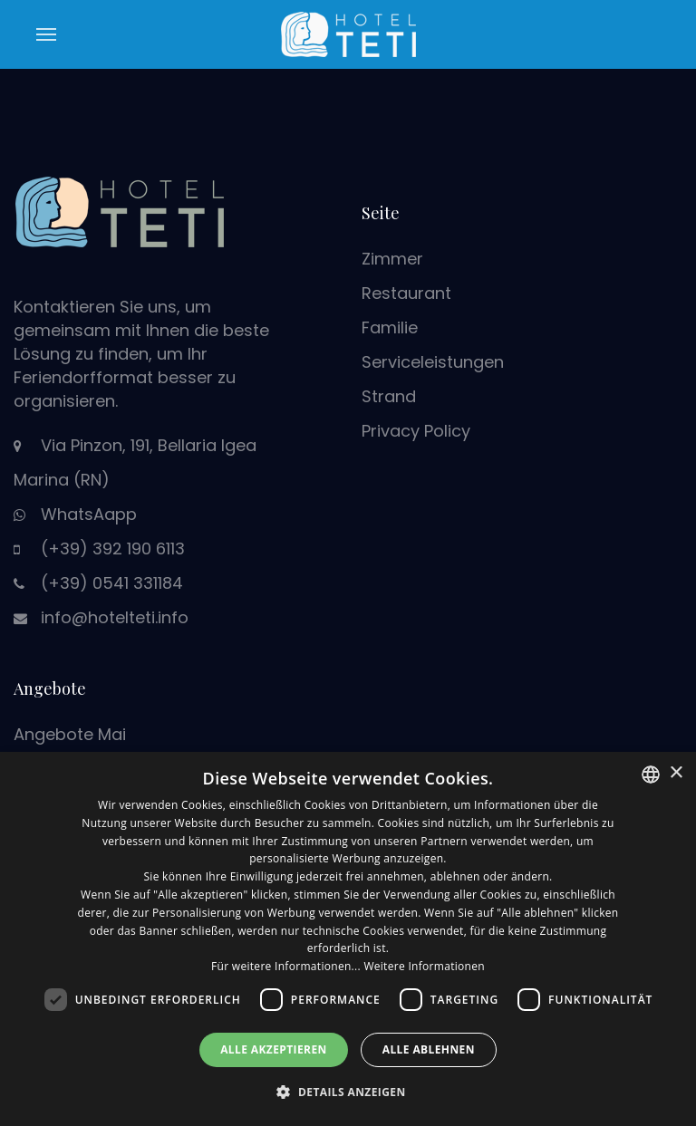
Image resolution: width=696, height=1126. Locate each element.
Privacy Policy (416, 430)
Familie (390, 327)
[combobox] (651, 774)
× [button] (675, 773)
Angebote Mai (70, 734)
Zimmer (392, 258)
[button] (347, 1092)
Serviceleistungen (433, 362)
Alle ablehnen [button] (428, 1049)
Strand (389, 396)
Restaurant (406, 293)
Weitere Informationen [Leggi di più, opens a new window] (424, 966)
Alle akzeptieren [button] (273, 1049)
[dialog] (348, 939)
